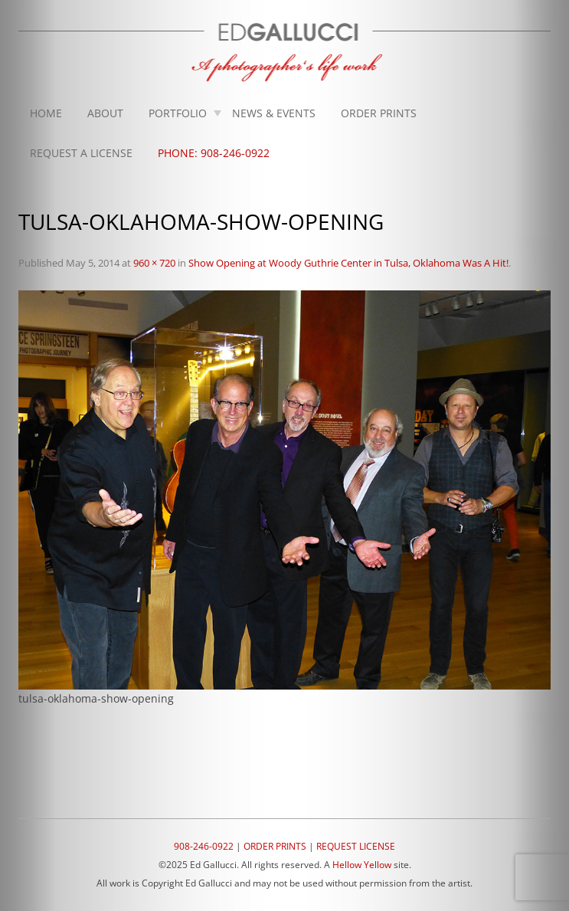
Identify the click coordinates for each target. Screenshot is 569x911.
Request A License (81, 153)
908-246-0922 (204, 846)
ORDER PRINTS (275, 846)
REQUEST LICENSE (355, 846)
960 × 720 (154, 263)
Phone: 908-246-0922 (214, 153)
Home (46, 113)
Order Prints (379, 113)
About (105, 113)
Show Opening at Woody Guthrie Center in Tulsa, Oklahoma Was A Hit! (348, 263)
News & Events (274, 113)
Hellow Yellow (361, 864)
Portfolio (178, 113)
